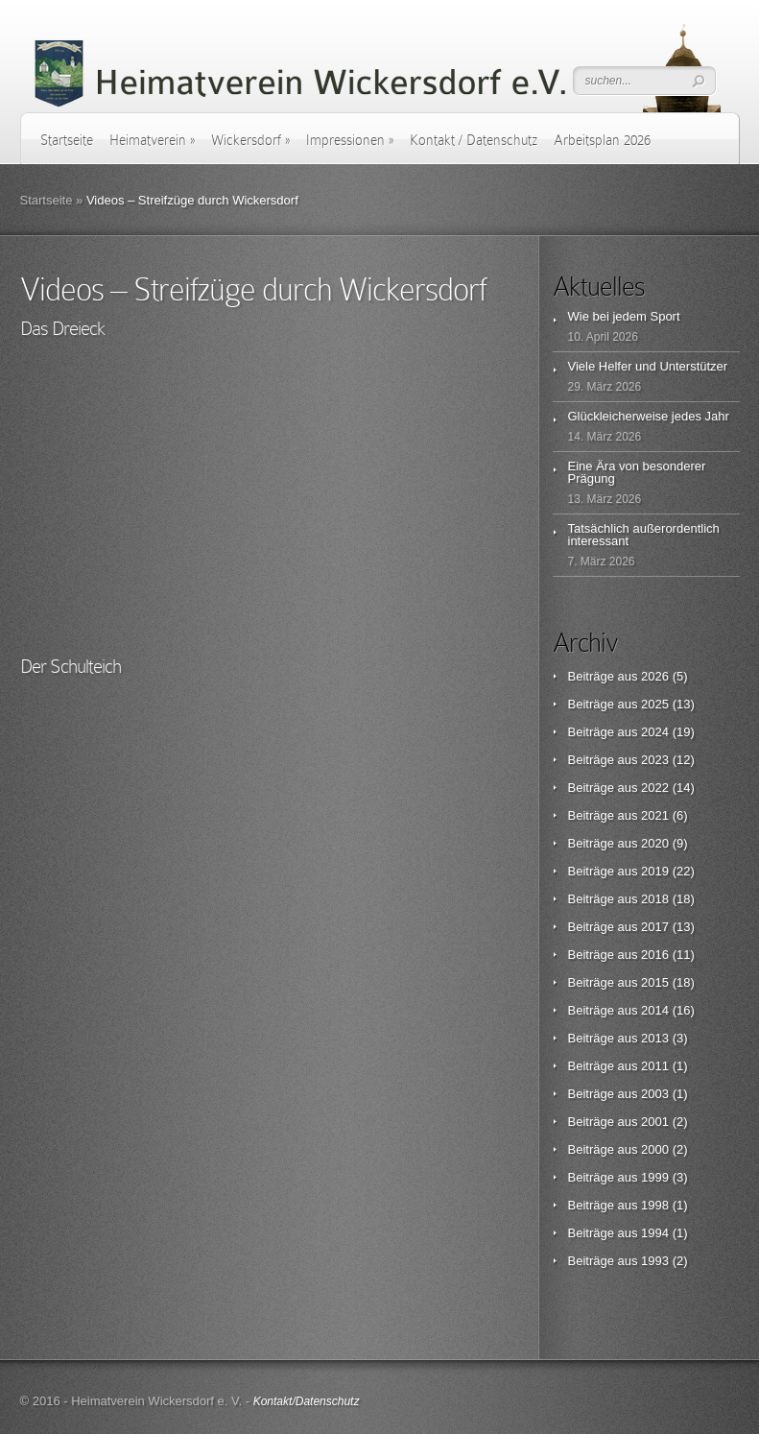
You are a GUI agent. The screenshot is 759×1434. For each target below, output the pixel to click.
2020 (655, 843)
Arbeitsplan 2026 (602, 140)
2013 (655, 1038)
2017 (655, 927)
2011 (655, 1066)
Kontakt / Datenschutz (473, 140)
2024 (655, 732)
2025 (655, 704)
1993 (655, 1261)
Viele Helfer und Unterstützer (648, 366)
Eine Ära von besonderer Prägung (637, 472)
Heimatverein (152, 140)
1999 (655, 1177)
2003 (655, 1094)
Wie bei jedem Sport (624, 316)
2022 (655, 787)
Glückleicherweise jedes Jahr (648, 416)
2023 (655, 760)
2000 (655, 1149)
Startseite (66, 140)
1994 (655, 1233)
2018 (655, 899)
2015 (655, 982)
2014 (655, 1010)
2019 (655, 871)
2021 (655, 815)
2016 (655, 954)
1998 (655, 1205)
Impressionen (349, 140)
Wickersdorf (250, 140)
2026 (655, 676)
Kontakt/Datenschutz (306, 1401)
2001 (655, 1121)
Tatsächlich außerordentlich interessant (644, 534)
